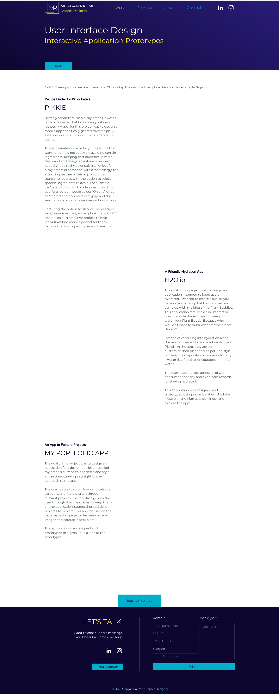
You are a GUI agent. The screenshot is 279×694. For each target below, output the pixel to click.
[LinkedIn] (220, 7)
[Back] (58, 66)
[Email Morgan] (107, 667)
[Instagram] (231, 7)
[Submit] (194, 666)
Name (158, 618)
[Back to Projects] (139, 601)
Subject (159, 649)
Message (207, 618)
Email (157, 633)
